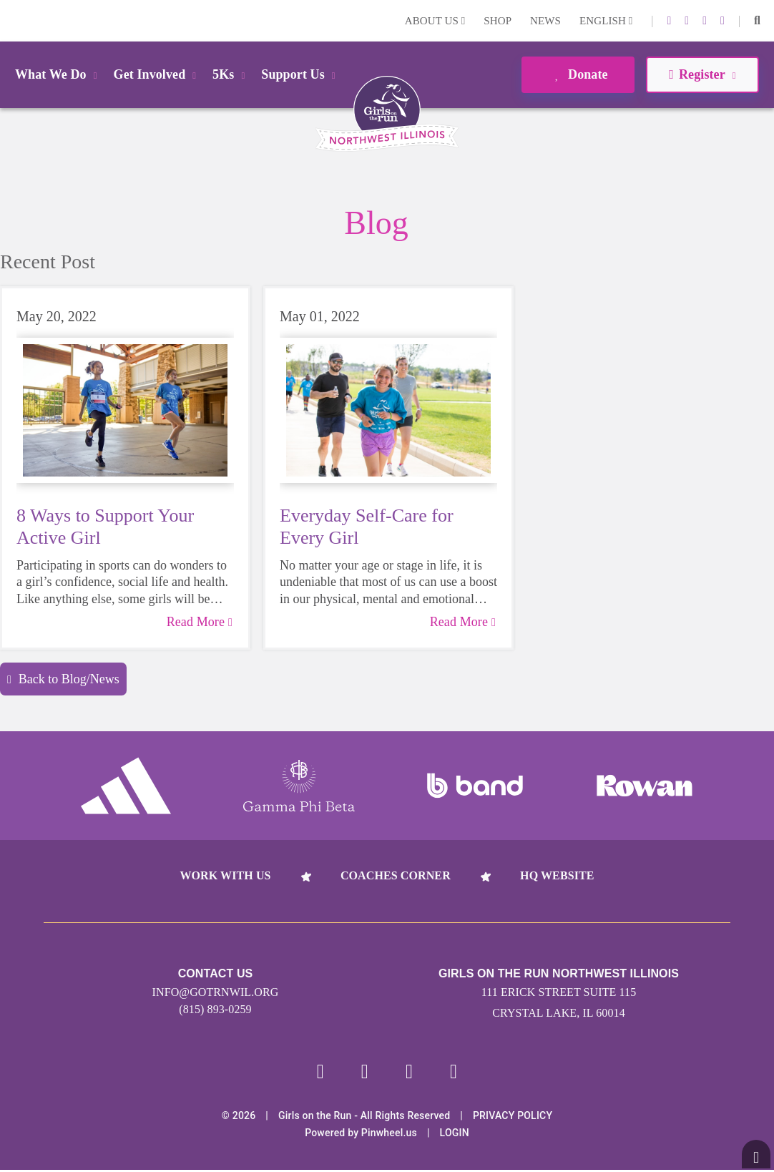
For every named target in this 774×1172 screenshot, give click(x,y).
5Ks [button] (231, 74)
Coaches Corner (396, 875)
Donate (577, 74)
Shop (497, 20)
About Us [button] (435, 20)
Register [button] (702, 74)
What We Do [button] (58, 74)
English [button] (605, 20)
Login (13, 20)
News (545, 20)
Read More (199, 622)
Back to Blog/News (63, 679)
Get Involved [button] (158, 74)
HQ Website (557, 875)
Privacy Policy (512, 1117)
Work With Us (225, 875)
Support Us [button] (300, 74)
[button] (757, 20)
